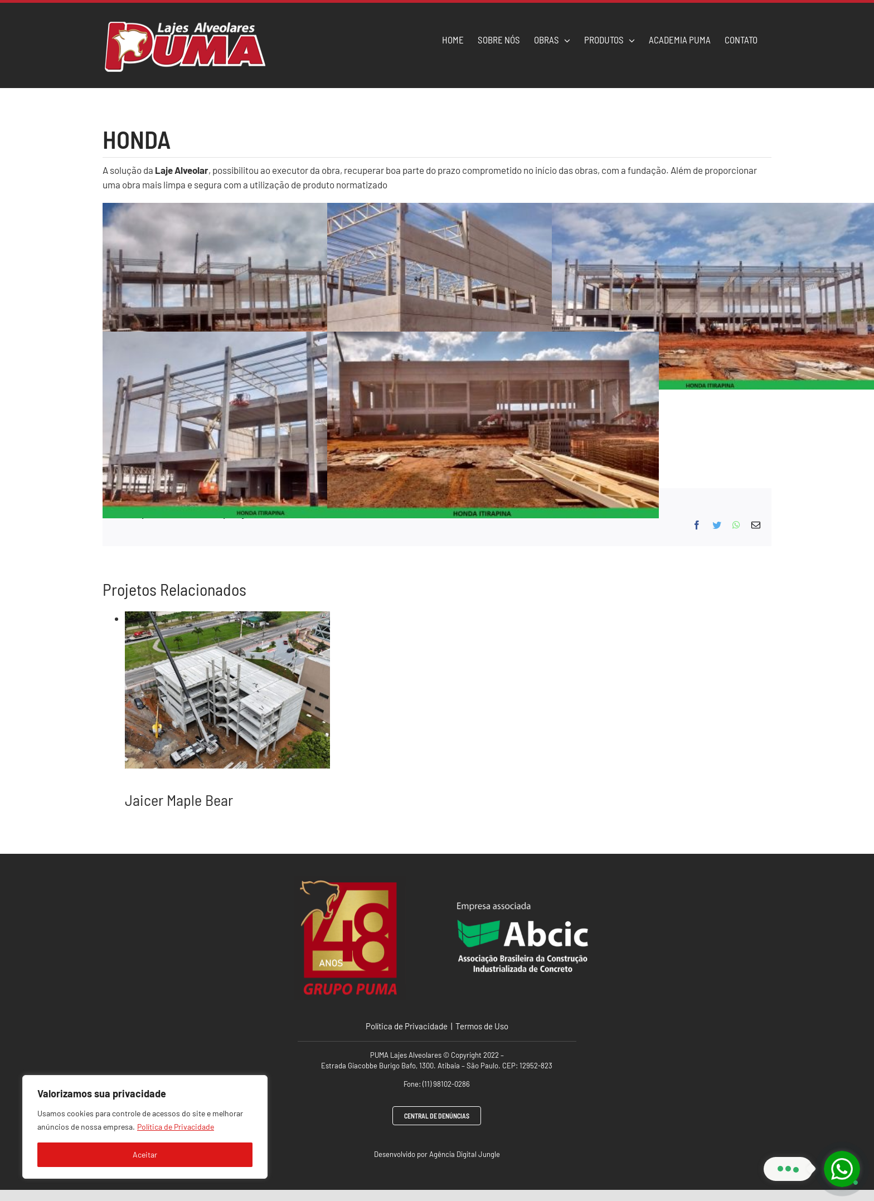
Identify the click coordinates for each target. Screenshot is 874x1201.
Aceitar (145, 1154)
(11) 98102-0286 (446, 1084)
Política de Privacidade (175, 1126)
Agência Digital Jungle (464, 1154)
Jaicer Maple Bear (179, 799)
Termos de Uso (481, 1026)
